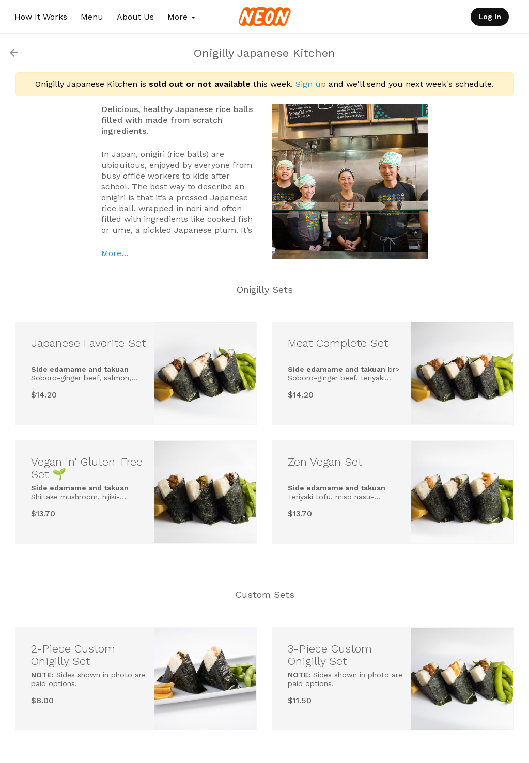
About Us (135, 17)
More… (115, 253)
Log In (489, 16)
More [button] (181, 17)
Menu (92, 17)
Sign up (310, 84)
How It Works (40, 17)
